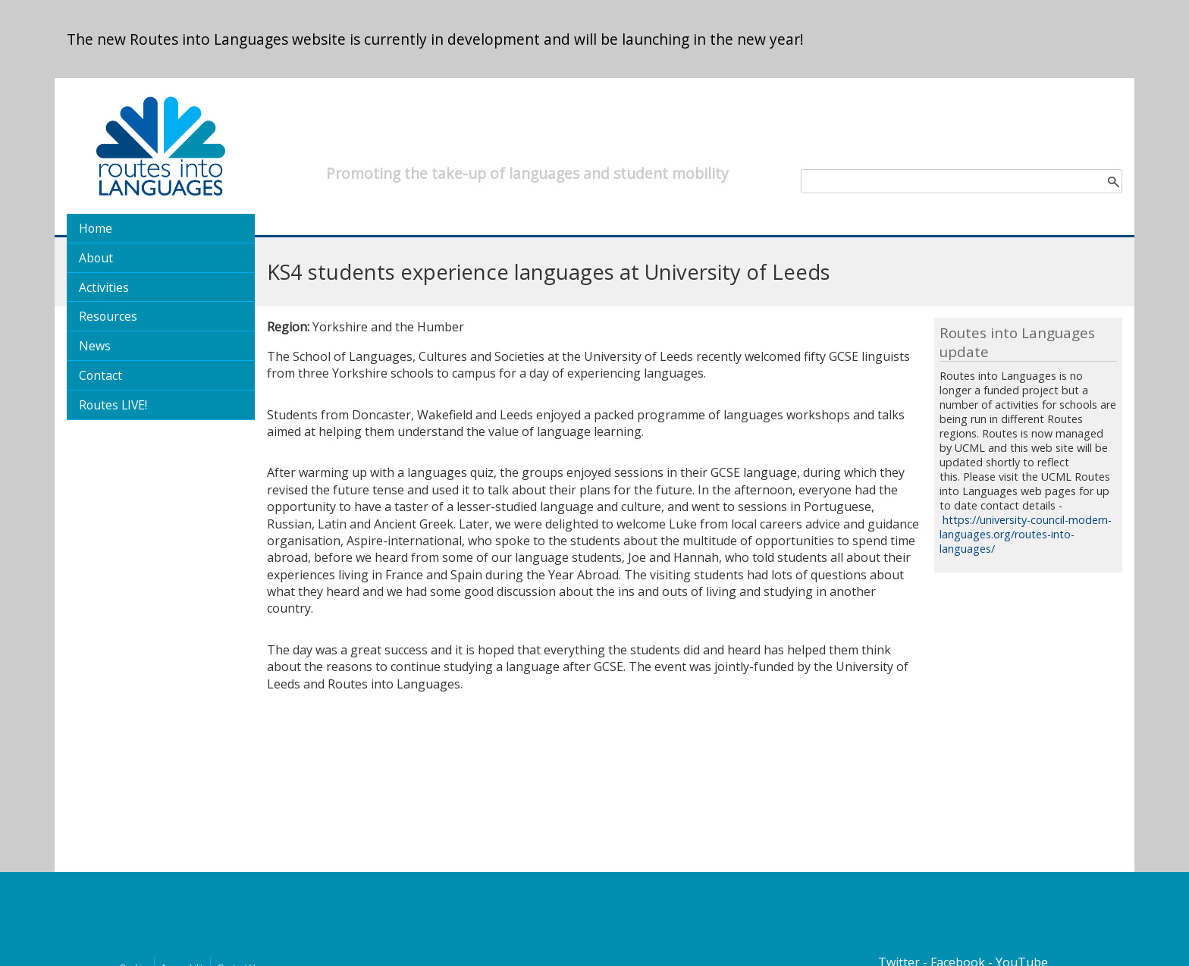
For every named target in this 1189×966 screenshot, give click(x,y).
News (95, 345)
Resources (108, 316)
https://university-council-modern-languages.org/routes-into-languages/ (1026, 534)
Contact (100, 375)
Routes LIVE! (113, 405)
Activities (104, 287)
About (96, 257)
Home (95, 228)
